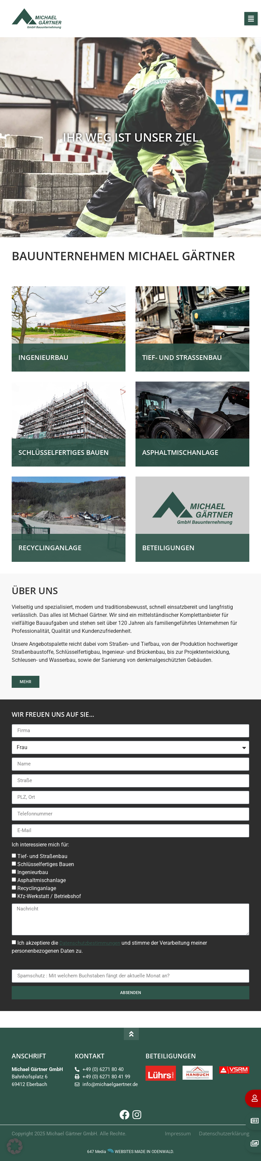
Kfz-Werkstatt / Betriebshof (49, 896)
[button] (251, 18)
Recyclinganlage (36, 888)
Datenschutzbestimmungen (89, 943)
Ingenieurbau (32, 872)
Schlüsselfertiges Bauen (45, 864)
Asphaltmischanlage (41, 880)
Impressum (178, 1133)
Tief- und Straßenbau (42, 856)
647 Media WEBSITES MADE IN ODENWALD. (130, 1151)
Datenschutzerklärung (224, 1133)
